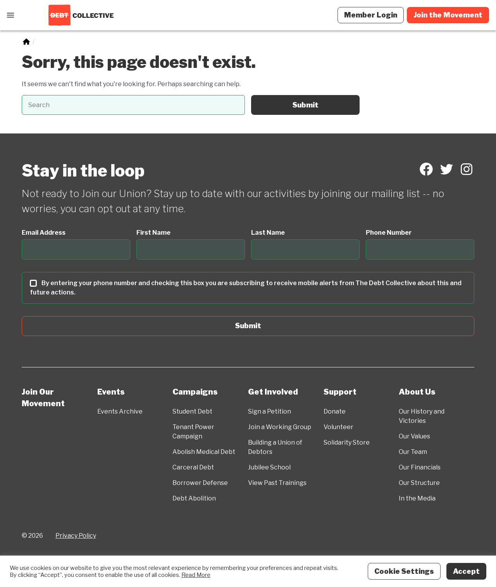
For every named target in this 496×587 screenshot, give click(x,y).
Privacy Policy (75, 535)
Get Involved (273, 392)
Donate (335, 411)
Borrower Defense (200, 483)
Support (340, 392)
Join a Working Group (279, 427)
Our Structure (419, 483)
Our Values (414, 436)
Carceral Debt (193, 467)
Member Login (370, 15)
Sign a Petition (269, 411)
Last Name (268, 232)
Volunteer (338, 427)
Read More (195, 574)
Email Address (43, 232)
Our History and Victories (421, 416)
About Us (417, 392)
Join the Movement (447, 15)
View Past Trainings (277, 483)
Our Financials (420, 467)
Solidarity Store (347, 442)
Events (111, 392)
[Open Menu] (10, 15)
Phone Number (389, 232)
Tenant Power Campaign (193, 431)
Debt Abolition (194, 498)
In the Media (417, 498)
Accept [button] (466, 571)
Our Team (413, 451)
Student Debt (192, 411)
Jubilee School (269, 467)
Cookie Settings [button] (404, 571)
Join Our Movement (43, 397)
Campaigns (195, 392)
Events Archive (120, 411)
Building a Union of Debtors (275, 447)
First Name (153, 232)
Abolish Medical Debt (203, 451)
